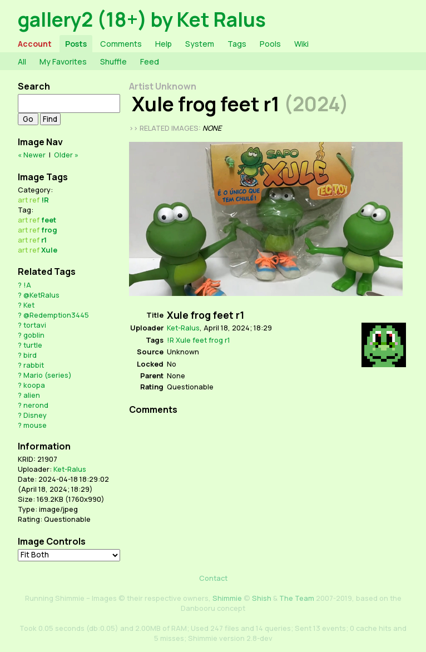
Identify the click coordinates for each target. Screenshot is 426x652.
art (23, 200)
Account (35, 43)
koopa (34, 385)
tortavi (34, 325)
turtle (32, 345)
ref (34, 200)
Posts (76, 43)
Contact (213, 578)
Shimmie (227, 598)
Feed (149, 61)
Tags (236, 43)
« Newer (32, 155)
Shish (261, 598)
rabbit (33, 365)
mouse (35, 425)
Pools (270, 43)
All (22, 61)
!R (45, 200)
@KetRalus (41, 295)
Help (163, 43)
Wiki (301, 43)
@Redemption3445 (56, 315)
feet (48, 220)
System (199, 43)
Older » (66, 155)
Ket (28, 305)
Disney (35, 415)
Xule (49, 250)
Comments (121, 43)
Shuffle (113, 61)
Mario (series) (47, 375)
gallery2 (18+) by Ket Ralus (142, 19)
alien (31, 395)
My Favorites (63, 61)
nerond (35, 405)
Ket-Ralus (69, 469)
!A (27, 285)
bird (30, 355)
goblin (33, 335)
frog (49, 230)
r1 (44, 240)
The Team (296, 598)
